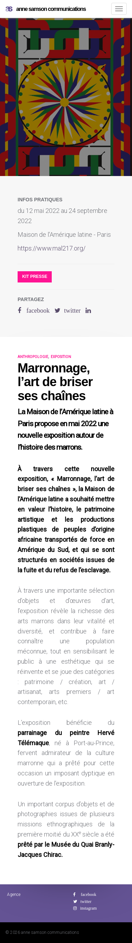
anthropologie (33, 357)
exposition (61, 357)
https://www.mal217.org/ (52, 248)
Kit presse (34, 276)
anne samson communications (45, 9)
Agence (13, 894)
